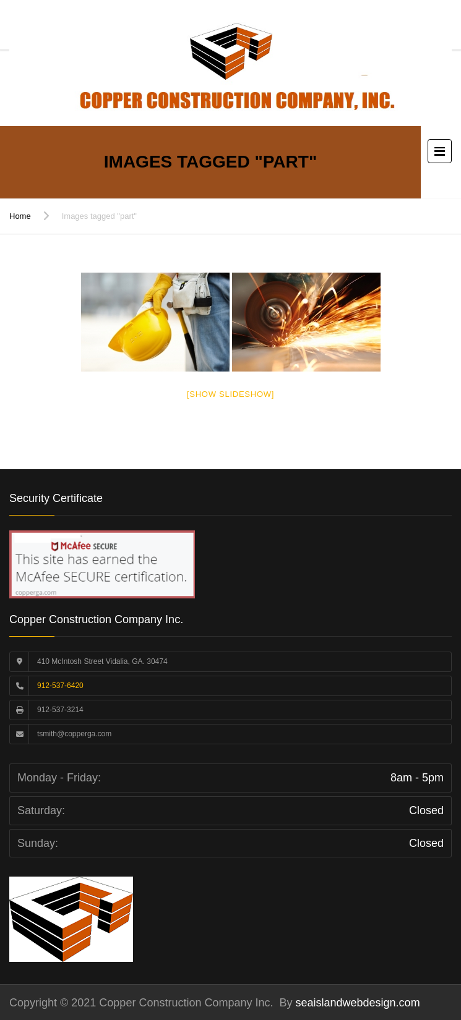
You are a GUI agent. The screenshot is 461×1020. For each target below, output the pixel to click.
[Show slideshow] (230, 394)
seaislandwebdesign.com (356, 1003)
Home (20, 216)
